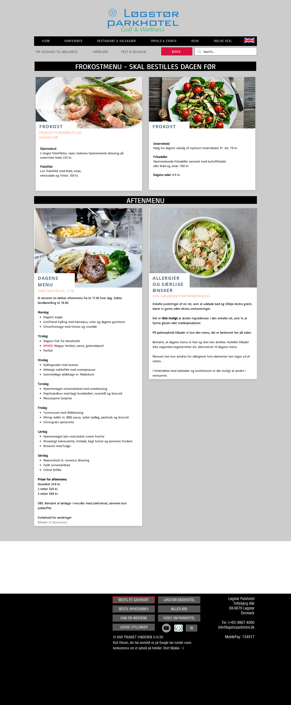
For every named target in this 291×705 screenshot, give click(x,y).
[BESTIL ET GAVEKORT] (134, 599)
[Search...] (225, 52)
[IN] (191, 628)
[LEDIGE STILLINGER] (134, 627)
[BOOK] (176, 51)
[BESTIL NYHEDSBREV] (134, 608)
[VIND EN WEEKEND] (134, 618)
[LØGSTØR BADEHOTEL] (179, 599)
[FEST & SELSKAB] (133, 52)
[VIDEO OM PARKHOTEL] (179, 618)
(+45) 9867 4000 (241, 622)
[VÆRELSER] (100, 52)
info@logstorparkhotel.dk (236, 627)
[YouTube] (166, 628)
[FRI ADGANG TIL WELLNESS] (56, 52)
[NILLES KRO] (179, 608)
